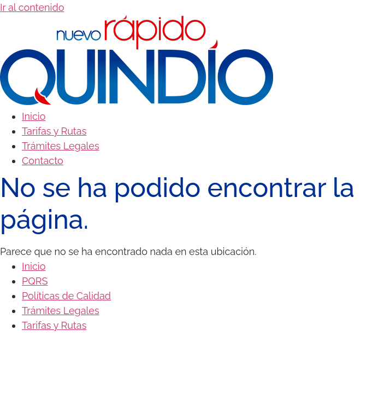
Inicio (33, 116)
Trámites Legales (60, 146)
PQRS (35, 281)
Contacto (42, 160)
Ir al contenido (32, 7)
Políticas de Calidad (66, 296)
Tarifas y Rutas (54, 131)
